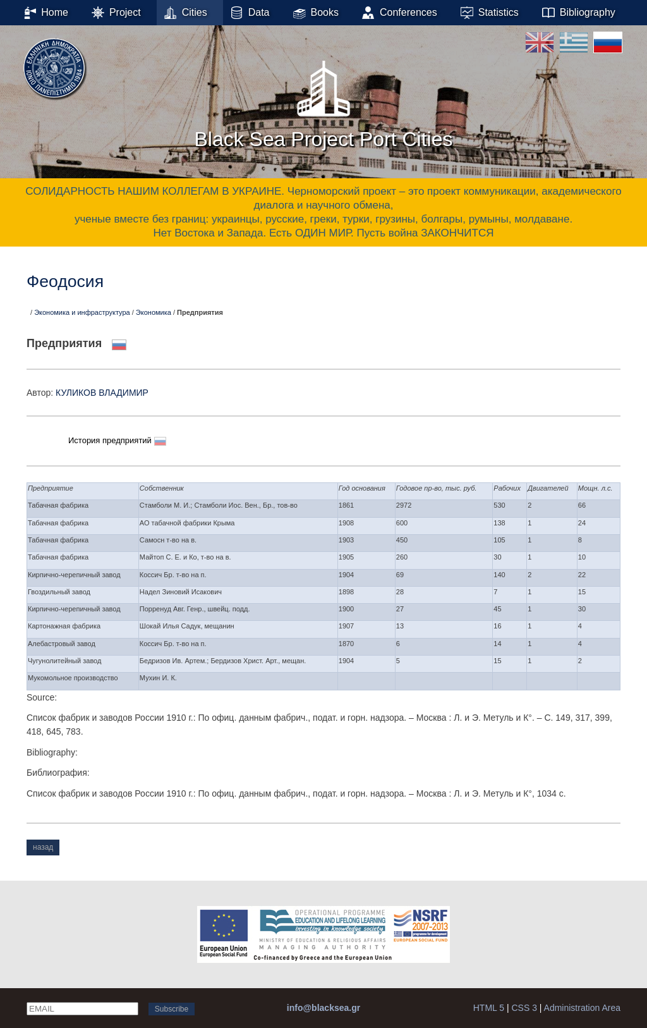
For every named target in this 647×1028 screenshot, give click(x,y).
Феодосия (65, 281)
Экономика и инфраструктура (82, 312)
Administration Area (582, 1008)
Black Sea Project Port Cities (323, 100)
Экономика (153, 312)
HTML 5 (488, 1008)
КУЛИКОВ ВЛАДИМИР (102, 393)
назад (43, 847)
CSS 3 (523, 1008)
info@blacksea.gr (323, 1008)
